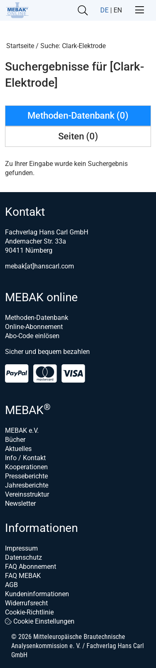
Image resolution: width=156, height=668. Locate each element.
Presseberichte (26, 476)
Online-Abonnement (34, 327)
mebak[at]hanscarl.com (39, 266)
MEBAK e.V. (22, 430)
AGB (11, 585)
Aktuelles (18, 449)
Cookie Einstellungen (39, 621)
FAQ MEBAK (23, 576)
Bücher (15, 440)
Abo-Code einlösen (32, 336)
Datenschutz (23, 557)
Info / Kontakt (25, 458)
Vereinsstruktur (27, 494)
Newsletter (20, 503)
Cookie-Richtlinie (29, 612)
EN (118, 10)
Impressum (21, 548)
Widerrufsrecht (26, 603)
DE (104, 10)
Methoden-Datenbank (36, 318)
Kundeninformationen (37, 594)
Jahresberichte (26, 485)
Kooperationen (26, 467)
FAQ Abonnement (30, 566)
